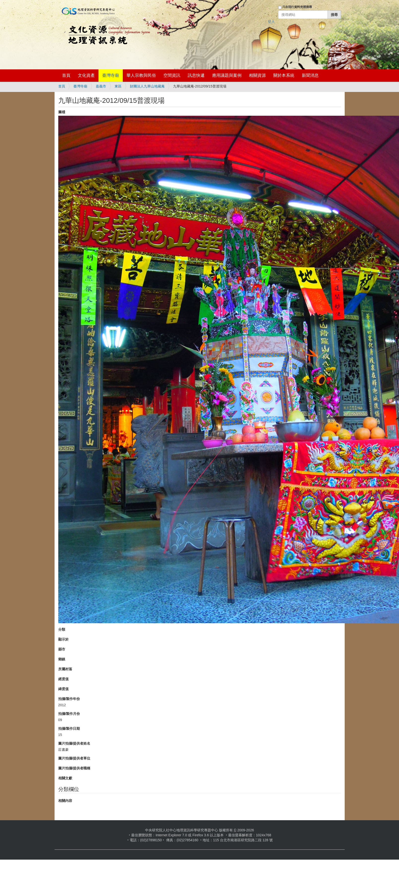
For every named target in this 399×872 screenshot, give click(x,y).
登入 (271, 22)
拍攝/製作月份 (69, 714)
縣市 (61, 649)
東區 (118, 86)
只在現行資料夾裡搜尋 (297, 7)
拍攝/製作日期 (69, 729)
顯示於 (63, 639)
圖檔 (61, 112)
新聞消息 (310, 75)
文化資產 (86, 75)
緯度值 (63, 689)
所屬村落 (65, 669)
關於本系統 (283, 75)
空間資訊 (171, 75)
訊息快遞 (196, 75)
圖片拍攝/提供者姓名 (74, 743)
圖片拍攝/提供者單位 (74, 758)
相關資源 (257, 75)
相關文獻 (65, 778)
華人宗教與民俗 (141, 75)
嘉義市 (101, 86)
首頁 (66, 75)
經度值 (63, 679)
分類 (61, 629)
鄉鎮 (61, 659)
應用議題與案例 (227, 75)
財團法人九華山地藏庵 (147, 86)
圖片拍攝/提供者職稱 (74, 768)
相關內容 (65, 801)
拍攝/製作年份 (69, 699)
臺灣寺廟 (110, 75)
